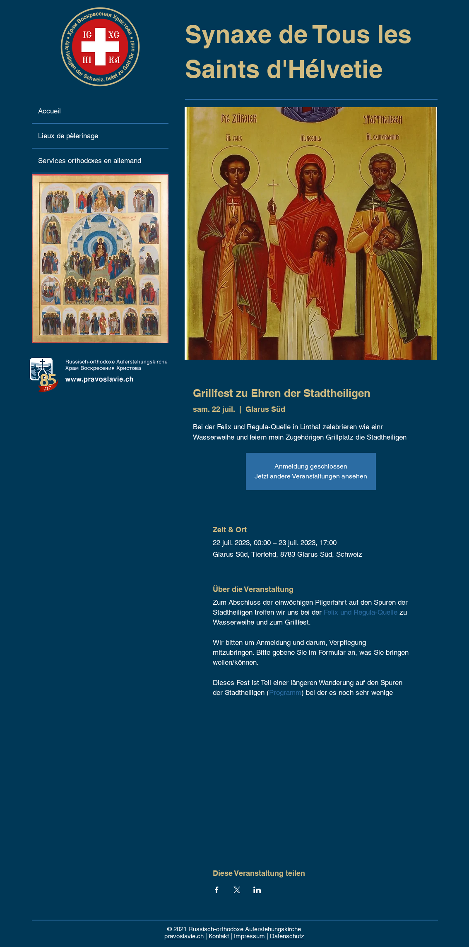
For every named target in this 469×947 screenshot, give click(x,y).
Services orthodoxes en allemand (89, 160)
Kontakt (219, 936)
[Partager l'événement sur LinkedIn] (257, 890)
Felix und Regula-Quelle (360, 612)
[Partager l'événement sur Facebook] (217, 890)
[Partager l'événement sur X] (237, 890)
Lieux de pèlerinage (68, 136)
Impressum (249, 936)
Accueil (49, 111)
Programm (285, 692)
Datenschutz (287, 936)
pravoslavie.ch (184, 936)
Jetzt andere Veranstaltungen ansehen (311, 476)
